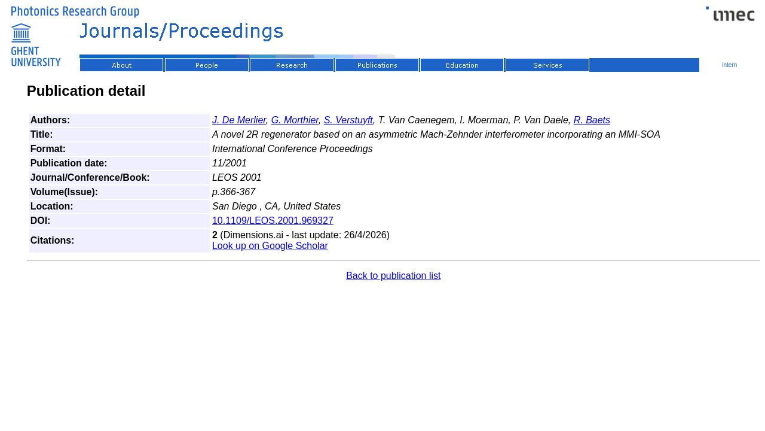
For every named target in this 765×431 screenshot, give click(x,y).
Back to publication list (393, 276)
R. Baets (592, 120)
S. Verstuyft (348, 120)
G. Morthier (295, 120)
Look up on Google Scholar (270, 246)
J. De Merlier (239, 120)
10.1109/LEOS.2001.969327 (272, 221)
